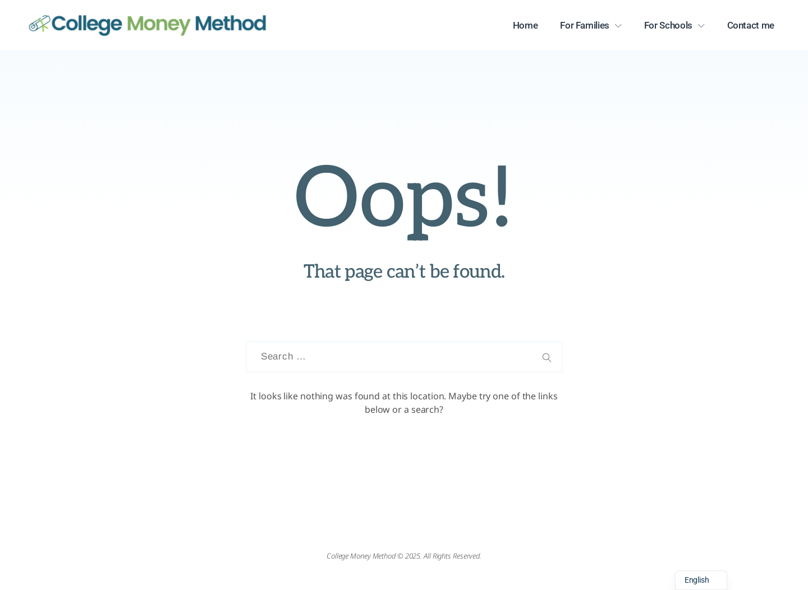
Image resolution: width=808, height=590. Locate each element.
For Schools (668, 25)
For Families (584, 25)
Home (525, 25)
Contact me (751, 25)
